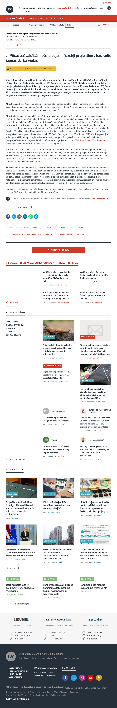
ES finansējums (77, 227)
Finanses (47, 227)
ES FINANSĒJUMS (13, 335)
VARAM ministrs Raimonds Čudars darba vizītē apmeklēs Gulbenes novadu (94, 275)
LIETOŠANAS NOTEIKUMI (19, 671)
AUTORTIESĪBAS (15, 677)
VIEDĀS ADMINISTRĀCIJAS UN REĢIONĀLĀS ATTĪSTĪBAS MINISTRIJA (42, 263)
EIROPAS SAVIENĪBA (15, 325)
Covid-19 (61, 227)
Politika (22, 559)
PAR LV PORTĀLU (16, 668)
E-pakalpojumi (54, 512)
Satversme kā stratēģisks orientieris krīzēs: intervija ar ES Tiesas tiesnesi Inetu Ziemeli (21, 552)
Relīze (17, 40)
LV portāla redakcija (45, 668)
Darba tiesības (17, 595)
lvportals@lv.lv (47, 672)
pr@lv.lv (52, 676)
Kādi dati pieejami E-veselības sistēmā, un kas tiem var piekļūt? (56, 505)
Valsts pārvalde (61, 285)
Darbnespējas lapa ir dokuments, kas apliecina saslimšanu (20, 588)
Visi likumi (19, 639)
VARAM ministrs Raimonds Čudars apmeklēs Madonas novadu (92, 296)
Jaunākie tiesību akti (24, 632)
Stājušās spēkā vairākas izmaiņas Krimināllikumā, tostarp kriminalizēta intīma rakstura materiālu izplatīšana (21, 508)
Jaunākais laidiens (57, 632)
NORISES (41, 8)
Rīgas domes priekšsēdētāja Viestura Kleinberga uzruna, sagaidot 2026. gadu (56, 375)
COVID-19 (10, 332)
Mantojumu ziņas (56, 639)
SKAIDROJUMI (29, 8)
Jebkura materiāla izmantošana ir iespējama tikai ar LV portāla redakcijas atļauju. (43, 692)
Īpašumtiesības (54, 598)
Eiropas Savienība (31, 227)
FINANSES (10, 328)
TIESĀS (76, 8)
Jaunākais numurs (95, 632)
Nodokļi (88, 592)
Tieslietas (15, 518)
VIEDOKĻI (51, 8)
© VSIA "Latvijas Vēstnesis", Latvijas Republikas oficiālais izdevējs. (36, 695)
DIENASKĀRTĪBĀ (64, 8)
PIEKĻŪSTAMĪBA (15, 674)
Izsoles (52, 636)
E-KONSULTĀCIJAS (89, 8)
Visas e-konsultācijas (19, 604)
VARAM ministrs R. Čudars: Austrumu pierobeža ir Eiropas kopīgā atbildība (57, 450)
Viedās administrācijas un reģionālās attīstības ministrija (32, 34)
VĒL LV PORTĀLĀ (15, 470)
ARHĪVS (26, 12)
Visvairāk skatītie (22, 636)
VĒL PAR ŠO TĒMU (15, 312)
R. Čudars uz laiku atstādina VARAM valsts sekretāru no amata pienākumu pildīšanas (56, 296)
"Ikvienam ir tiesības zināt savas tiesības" (35, 687)
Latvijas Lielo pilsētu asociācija (71, 234)
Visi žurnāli (92, 639)
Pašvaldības (31, 40)
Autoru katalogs (94, 636)
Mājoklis (59, 562)
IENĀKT (108, 3)
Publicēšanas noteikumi (100, 199)
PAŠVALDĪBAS (12, 322)
